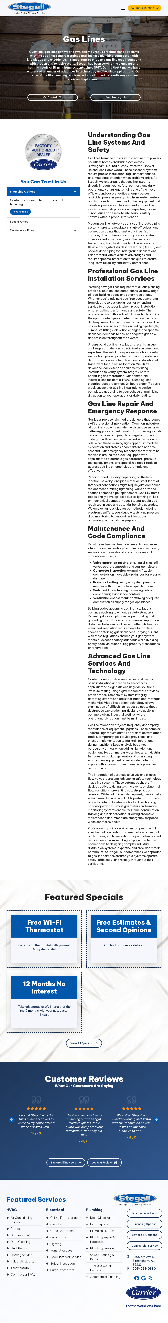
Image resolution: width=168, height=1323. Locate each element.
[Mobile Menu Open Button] (123, 8)
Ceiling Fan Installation (65, 1218)
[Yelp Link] (150, 1278)
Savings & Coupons (144, 1234)
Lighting (55, 1244)
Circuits (55, 1224)
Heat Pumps (19, 1248)
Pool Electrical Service (65, 1257)
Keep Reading (20, 211)
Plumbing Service (102, 1248)
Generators (58, 1237)
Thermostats (20, 1268)
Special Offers (19, 221)
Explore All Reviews (66, 1162)
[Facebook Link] (136, 1278)
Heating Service (21, 1255)
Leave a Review (104, 1162)
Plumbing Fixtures (102, 1231)
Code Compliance (62, 1231)
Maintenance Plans (22, 230)
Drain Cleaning (100, 1218)
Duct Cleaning (20, 1242)
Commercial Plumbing (105, 1277)
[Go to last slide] (12, 1120)
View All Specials (84, 1043)
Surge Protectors (62, 1270)
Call (144, 8)
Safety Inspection (62, 1263)
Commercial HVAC (23, 1274)
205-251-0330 (144, 1268)
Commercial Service (144, 1245)
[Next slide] (156, 1120)
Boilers (15, 1229)
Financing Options (22, 191)
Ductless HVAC (21, 1235)
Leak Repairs (99, 1224)
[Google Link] (143, 1278)
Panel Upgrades (61, 1250)
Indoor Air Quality (22, 1261)
